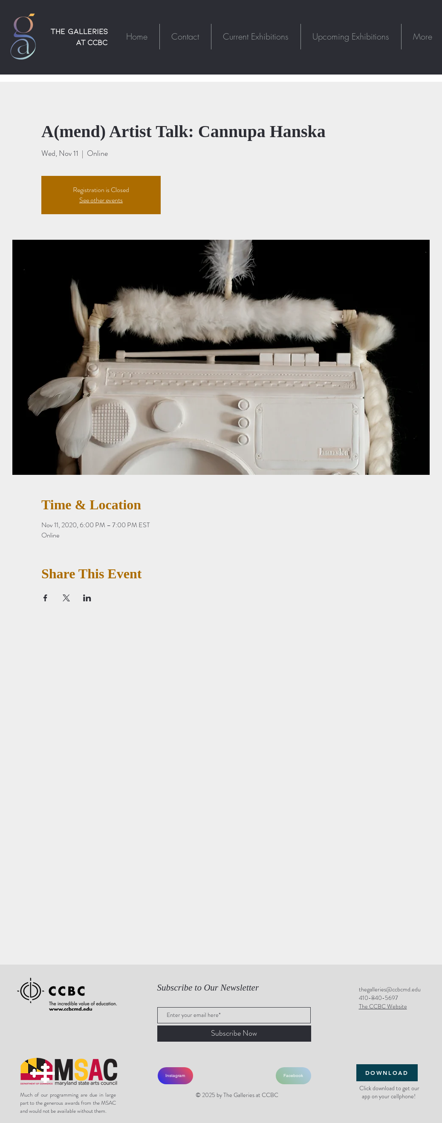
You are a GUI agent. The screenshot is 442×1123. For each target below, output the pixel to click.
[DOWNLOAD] (387, 1072)
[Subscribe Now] (234, 1033)
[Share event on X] (66, 598)
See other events (101, 200)
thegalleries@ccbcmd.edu (390, 989)
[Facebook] (293, 1075)
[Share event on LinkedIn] (87, 598)
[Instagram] (175, 1075)
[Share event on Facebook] (45, 598)
